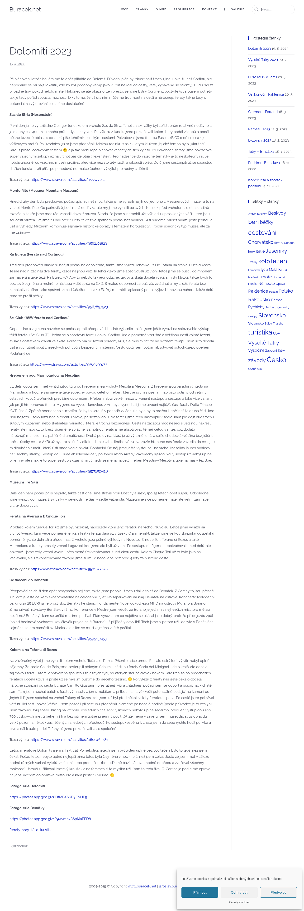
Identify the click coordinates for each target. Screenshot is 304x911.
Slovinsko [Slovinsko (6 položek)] (256, 323)
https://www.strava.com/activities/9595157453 (69, 639)
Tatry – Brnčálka (261, 151)
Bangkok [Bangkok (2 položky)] (261, 213)
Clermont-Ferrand (263, 112)
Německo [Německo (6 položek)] (266, 283)
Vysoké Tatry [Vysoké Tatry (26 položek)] (263, 343)
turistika (46, 830)
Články (142, 9)
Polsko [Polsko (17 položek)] (286, 291)
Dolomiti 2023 (259, 48)
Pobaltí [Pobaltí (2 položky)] (273, 291)
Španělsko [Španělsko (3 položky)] (255, 369)
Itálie (34, 830)
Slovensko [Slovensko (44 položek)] (272, 315)
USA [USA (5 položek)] (276, 333)
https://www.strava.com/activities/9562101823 (69, 243)
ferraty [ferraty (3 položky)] (278, 243)
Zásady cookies (239, 902)
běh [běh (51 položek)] (253, 221)
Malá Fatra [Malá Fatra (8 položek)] (278, 269)
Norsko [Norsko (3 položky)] (252, 284)
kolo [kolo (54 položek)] (264, 261)
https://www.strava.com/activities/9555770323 (69, 179)
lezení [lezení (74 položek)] (280, 261)
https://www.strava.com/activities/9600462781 (69, 740)
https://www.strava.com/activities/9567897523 (69, 307)
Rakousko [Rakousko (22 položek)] (259, 299)
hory (25, 830)
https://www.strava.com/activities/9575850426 (69, 471)
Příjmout (200, 892)
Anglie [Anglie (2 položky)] (252, 213)
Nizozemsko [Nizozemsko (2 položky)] (280, 277)
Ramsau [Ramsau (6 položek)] (278, 300)
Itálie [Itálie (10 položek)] (260, 251)
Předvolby (278, 892)
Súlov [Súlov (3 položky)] (268, 323)
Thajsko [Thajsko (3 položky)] (278, 323)
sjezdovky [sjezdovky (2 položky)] (283, 307)
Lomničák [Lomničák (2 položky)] (254, 270)
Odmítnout (239, 892)
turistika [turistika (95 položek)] (260, 332)
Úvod (124, 9)
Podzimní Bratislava (264, 163)
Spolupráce (184, 9)
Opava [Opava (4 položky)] (280, 284)
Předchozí (19, 846)
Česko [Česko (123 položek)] (276, 359)
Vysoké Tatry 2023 (263, 60)
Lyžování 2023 (259, 140)
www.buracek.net (142, 886)
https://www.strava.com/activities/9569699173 (68, 364)
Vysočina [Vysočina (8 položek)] (256, 350)
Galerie (238, 9)
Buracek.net (25, 9)
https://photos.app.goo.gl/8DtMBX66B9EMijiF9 (48, 797)
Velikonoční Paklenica (266, 94)
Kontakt (209, 9)
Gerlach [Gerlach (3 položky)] (289, 243)
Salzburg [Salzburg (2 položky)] (271, 307)
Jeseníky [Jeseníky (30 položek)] (276, 251)
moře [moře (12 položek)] (266, 276)
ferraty (15, 830)
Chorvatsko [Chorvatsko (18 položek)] (260, 242)
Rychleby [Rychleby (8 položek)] (256, 307)
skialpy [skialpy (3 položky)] (252, 316)
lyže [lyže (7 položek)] (264, 269)
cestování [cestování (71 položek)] (262, 232)
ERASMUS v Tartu (262, 77)
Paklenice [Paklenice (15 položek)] (258, 291)
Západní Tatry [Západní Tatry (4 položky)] (275, 350)
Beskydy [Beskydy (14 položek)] (277, 213)
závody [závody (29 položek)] (257, 360)
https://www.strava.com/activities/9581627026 (69, 569)
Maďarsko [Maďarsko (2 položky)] (254, 277)
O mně (161, 9)
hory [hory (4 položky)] (251, 251)
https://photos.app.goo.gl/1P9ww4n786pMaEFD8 (50, 819)
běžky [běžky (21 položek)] (266, 222)
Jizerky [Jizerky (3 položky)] (252, 262)
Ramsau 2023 (259, 129)
